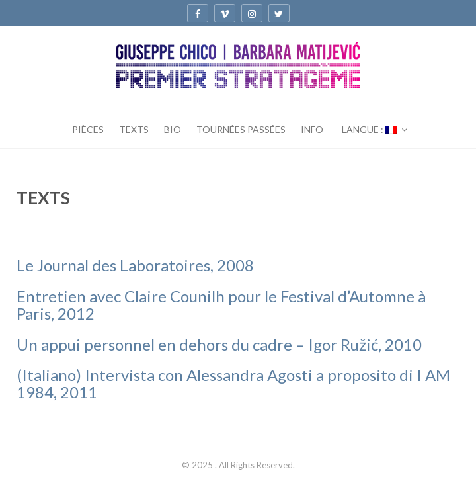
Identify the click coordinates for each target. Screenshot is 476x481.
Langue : (369, 129)
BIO (172, 129)
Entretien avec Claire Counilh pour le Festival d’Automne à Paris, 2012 (221, 304)
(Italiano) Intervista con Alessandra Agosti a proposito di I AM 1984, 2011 (233, 383)
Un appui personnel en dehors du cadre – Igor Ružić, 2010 (219, 344)
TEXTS (134, 129)
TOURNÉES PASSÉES (241, 129)
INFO (312, 129)
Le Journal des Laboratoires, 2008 (135, 265)
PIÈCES (88, 129)
